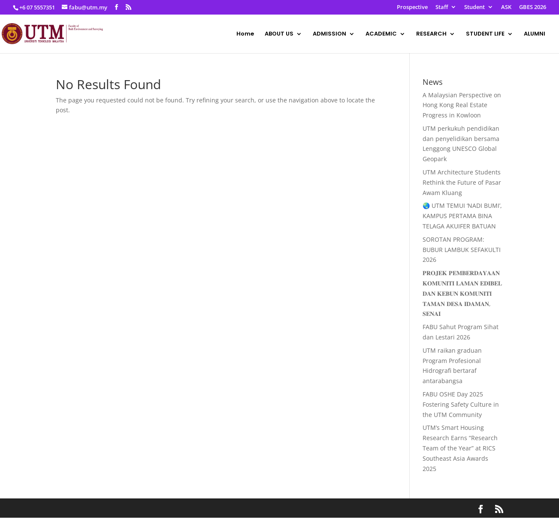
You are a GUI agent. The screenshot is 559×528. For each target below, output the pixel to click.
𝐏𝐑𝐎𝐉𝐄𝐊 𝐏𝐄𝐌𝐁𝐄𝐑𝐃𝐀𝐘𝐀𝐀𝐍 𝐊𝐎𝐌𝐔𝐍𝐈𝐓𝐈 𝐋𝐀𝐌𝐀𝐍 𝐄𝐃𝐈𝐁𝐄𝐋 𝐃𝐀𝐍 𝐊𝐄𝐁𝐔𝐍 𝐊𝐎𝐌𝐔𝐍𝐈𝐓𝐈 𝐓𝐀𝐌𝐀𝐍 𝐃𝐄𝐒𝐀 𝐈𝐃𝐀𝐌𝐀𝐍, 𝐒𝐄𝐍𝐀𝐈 (462, 293)
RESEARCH (431, 34)
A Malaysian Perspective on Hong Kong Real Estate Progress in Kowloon (462, 105)
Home (245, 34)
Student (474, 7)
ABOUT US (279, 34)
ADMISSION (329, 34)
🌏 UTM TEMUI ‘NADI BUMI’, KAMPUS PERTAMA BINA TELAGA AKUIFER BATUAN (462, 215)
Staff (441, 7)
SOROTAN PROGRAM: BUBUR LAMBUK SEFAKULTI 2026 (462, 249)
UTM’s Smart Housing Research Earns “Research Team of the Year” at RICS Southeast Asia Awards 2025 (460, 447)
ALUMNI (534, 34)
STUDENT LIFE (485, 34)
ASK (506, 7)
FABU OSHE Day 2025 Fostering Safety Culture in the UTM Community (461, 404)
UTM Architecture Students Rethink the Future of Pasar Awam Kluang (462, 182)
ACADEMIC (381, 34)
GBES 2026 (532, 7)
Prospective (412, 7)
